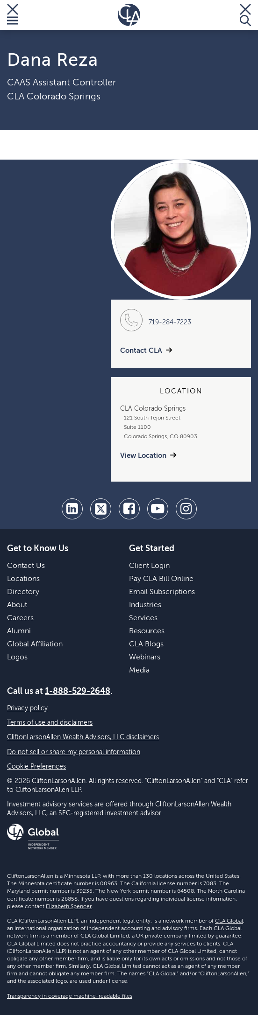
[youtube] (157, 508)
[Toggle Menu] (12, 15)
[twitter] (100, 508)
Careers (20, 618)
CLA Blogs (146, 644)
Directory (23, 592)
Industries (145, 605)
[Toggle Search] (245, 15)
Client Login (149, 566)
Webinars (144, 657)
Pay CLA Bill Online (161, 579)
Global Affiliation (35, 644)
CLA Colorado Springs (53, 97)
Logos (17, 657)
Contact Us (26, 566)
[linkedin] (72, 508)
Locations (23, 579)
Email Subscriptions (162, 592)
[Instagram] (186, 508)
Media (139, 670)
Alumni (19, 631)
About (17, 605)
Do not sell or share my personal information (73, 752)
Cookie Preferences (36, 766)
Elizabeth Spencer (69, 907)
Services (143, 618)
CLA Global (229, 921)
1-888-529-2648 (77, 691)
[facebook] (129, 508)
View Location (143, 455)
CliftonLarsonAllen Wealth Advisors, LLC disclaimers (83, 737)
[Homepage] (129, 15)
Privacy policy (27, 708)
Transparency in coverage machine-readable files (69, 996)
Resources (147, 631)
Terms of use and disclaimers (50, 723)
